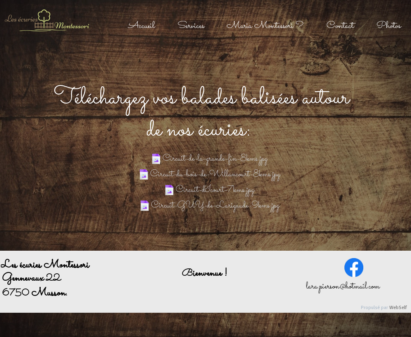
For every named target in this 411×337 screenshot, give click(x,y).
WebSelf (398, 308)
